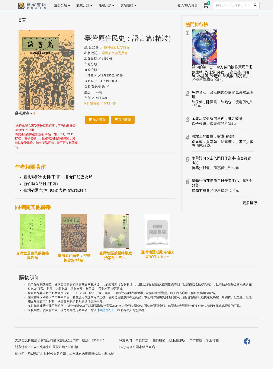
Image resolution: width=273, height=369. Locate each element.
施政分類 (84, 5)
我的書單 (123, 119)
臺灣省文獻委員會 (116, 47)
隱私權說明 (177, 340)
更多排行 (250, 203)
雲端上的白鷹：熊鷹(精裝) (213, 136)
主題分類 (62, 5)
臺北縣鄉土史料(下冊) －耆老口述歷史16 (57, 177)
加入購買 (97, 119)
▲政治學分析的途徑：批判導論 (217, 118)
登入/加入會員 (187, 5)
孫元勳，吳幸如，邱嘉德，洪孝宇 (219, 142)
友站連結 (128, 5)
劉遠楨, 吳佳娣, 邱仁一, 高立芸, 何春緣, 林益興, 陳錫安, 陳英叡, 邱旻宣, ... (221, 74)
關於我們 (125, 340)
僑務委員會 (201, 168)
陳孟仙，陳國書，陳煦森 (212, 102)
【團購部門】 (105, 310)
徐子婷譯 (199, 124)
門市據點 (195, 340)
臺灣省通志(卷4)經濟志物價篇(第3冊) (54, 190)
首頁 (22, 20)
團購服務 (158, 340)
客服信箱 (212, 340)
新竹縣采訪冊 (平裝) (40, 184)
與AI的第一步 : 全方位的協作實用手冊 (222, 67)
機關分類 (106, 5)
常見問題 (142, 340)
